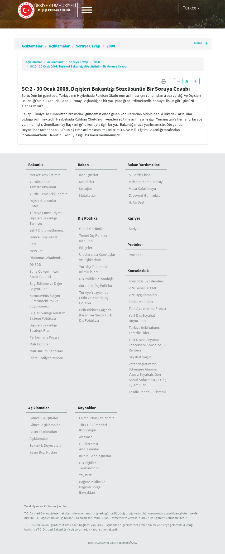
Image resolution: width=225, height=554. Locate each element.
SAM (33, 244)
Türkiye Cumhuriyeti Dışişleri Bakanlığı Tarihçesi (45, 218)
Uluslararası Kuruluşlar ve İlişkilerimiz (97, 257)
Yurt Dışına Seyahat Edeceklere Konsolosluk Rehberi (147, 345)
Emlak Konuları (141, 301)
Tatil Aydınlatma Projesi (147, 308)
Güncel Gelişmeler (44, 418)
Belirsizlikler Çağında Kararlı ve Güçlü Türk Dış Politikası (95, 315)
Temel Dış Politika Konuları (93, 238)
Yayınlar (85, 475)
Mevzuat (36, 250)
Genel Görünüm (91, 228)
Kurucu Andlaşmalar (95, 456)
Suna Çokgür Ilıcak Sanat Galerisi (44, 274)
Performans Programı (46, 337)
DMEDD (35, 264)
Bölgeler (85, 247)
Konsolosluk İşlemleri (146, 281)
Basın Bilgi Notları (43, 452)
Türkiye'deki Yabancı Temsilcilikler (144, 330)
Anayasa (85, 437)
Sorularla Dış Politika (95, 285)
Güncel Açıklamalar (45, 424)
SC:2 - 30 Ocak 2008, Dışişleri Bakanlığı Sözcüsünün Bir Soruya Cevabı (78, 66)
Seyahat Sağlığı (140, 357)
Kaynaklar (87, 407)
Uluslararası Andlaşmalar (89, 446)
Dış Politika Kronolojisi (96, 278)
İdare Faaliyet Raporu (46, 357)
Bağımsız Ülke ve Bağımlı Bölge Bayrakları (92, 487)
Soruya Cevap (98, 46)
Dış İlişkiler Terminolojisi (89, 465)
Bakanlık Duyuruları (45, 445)
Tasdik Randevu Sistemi (147, 391)
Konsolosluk (138, 270)
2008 (124, 46)
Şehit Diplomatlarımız (47, 230)
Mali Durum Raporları (46, 351)
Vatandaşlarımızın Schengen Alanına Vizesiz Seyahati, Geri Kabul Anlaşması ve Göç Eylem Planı (147, 374)
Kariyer (133, 218)
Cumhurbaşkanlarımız (96, 418)
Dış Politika (88, 218)
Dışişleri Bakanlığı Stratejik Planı (43, 328)
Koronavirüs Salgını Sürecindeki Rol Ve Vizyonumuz (45, 301)
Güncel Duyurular (44, 237)
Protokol (134, 244)
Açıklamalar (34, 46)
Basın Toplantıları (43, 431)
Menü (200, 43)
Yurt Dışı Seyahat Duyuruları (142, 318)
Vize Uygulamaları (143, 294)
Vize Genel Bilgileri (143, 288)
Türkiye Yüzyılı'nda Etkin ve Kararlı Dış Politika (93, 297)
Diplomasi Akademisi (46, 257)
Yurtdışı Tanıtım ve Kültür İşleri (93, 269)
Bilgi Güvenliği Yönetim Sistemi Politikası (47, 316)
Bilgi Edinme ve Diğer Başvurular (46, 286)
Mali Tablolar (40, 344)
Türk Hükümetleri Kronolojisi (93, 427)
